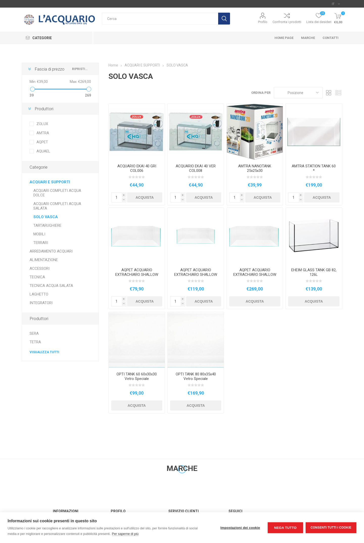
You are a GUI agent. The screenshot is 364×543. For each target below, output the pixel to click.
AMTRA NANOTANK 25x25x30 (254, 168)
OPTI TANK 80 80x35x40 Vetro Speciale (196, 376)
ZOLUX (42, 124)
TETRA (35, 342)
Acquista (144, 197)
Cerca (224, 19)
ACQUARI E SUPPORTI (50, 182)
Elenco (338, 92)
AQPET (42, 142)
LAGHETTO (39, 294)
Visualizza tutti (44, 352)
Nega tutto (285, 528)
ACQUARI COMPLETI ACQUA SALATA (57, 206)
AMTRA (42, 133)
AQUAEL (43, 151)
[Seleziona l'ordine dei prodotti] (298, 92)
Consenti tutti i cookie (331, 527)
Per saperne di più (125, 534)
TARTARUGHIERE (47, 225)
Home (113, 65)
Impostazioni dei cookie (240, 528)
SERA (34, 333)
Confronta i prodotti (286, 22)
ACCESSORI (40, 268)
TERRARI (40, 242)
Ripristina (80, 69)
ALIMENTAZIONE (44, 260)
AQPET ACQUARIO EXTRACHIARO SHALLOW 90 (254, 274)
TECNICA (37, 277)
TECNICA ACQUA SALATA (51, 285)
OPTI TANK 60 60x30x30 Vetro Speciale (137, 376)
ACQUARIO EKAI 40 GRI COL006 (136, 168)
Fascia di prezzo (49, 69)
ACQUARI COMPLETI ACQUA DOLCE (57, 192)
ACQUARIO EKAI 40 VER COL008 (196, 168)
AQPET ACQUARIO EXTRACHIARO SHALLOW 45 (136, 274)
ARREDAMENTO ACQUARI (51, 251)
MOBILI (39, 234)
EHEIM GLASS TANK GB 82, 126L (313, 272)
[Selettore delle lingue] (336, 4)
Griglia (329, 92)
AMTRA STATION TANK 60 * (314, 168)
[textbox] (160, 19)
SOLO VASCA (45, 217)
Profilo (262, 22)
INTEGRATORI (41, 303)
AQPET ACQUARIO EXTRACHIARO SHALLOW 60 (195, 274)
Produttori (44, 108)
